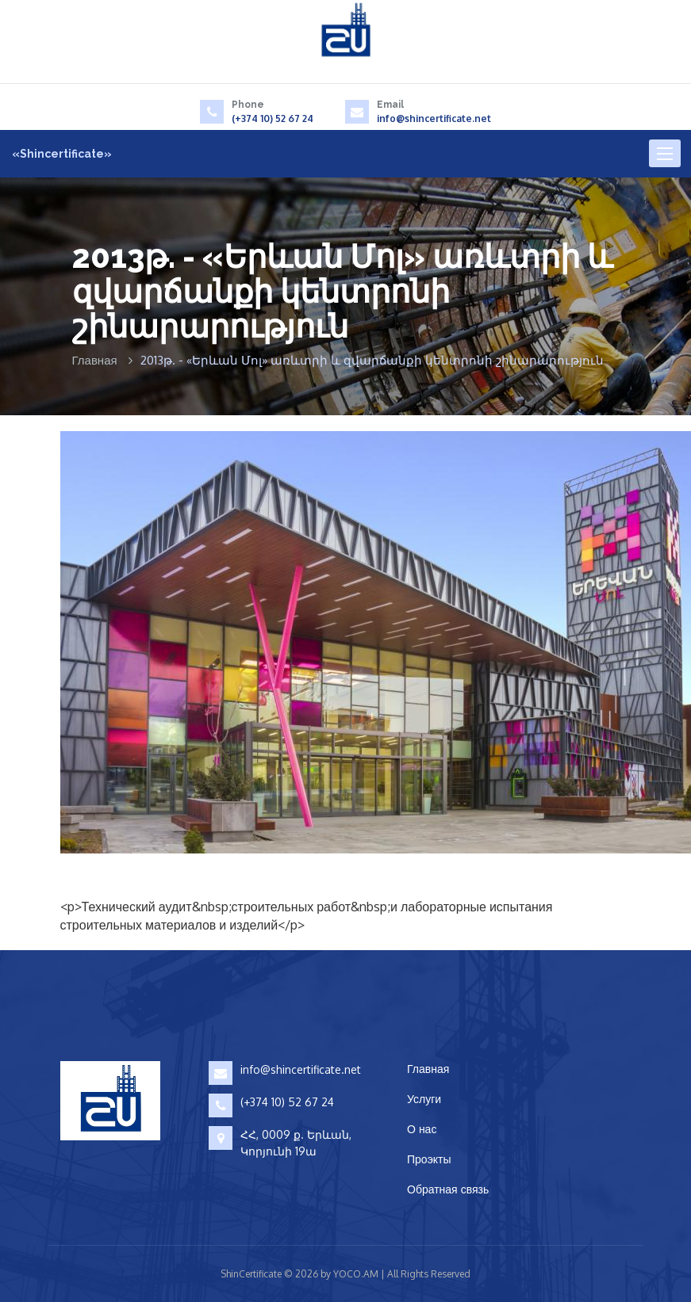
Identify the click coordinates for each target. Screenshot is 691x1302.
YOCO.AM (355, 1274)
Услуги (424, 1098)
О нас (421, 1129)
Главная (94, 360)
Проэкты (429, 1159)
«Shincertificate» (62, 153)
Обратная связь (448, 1189)
